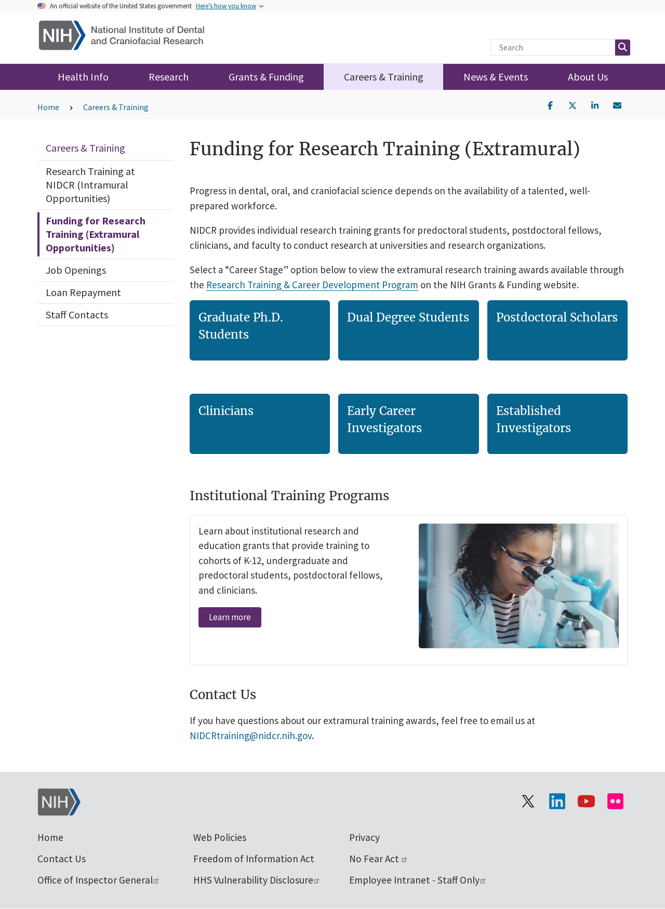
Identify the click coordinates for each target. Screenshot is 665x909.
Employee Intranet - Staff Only (418, 880)
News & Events (495, 76)
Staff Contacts (77, 314)
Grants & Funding (266, 76)
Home (48, 107)
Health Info (83, 76)
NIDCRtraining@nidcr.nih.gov (251, 735)
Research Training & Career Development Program (312, 284)
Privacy (364, 837)
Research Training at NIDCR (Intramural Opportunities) (90, 185)
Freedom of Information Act (253, 858)
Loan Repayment (83, 292)
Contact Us (61, 858)
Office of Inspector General (98, 880)
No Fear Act (378, 858)
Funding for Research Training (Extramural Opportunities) (95, 234)
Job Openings (76, 269)
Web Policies (219, 837)
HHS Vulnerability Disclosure (257, 880)
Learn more (230, 617)
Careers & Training (383, 76)
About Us (588, 76)
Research (169, 76)
